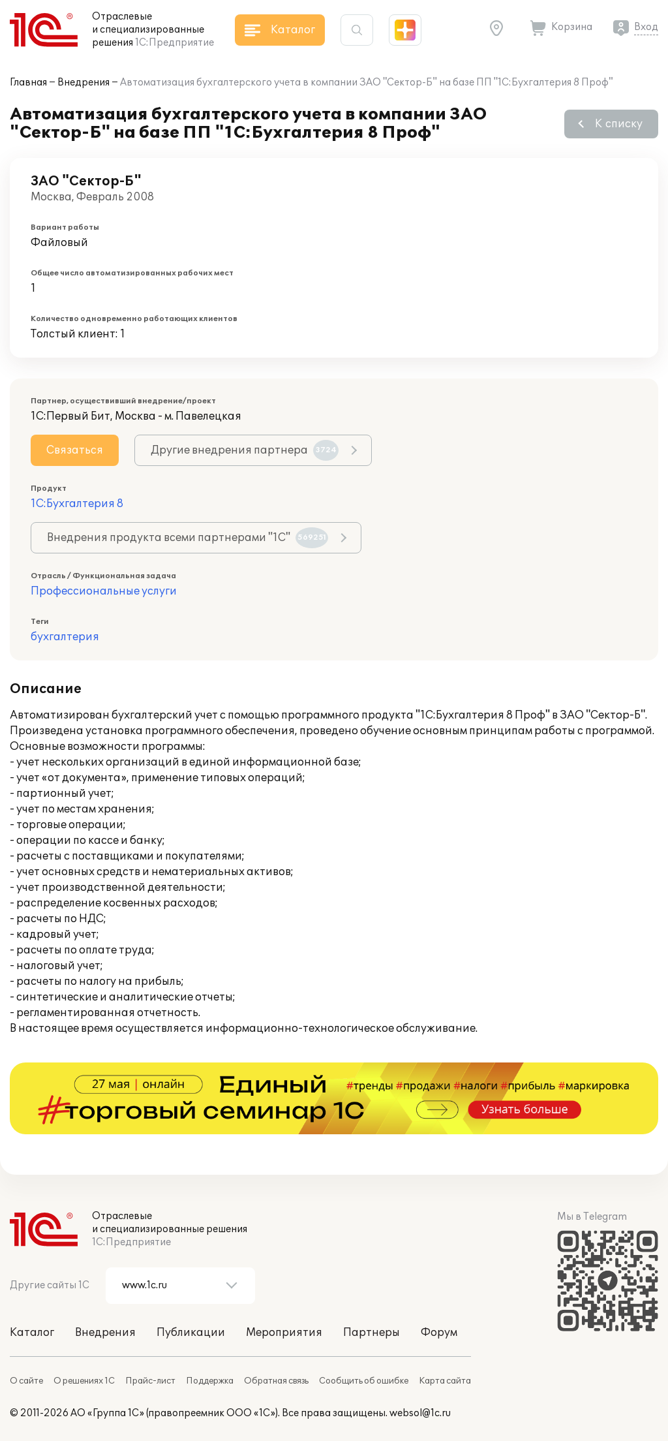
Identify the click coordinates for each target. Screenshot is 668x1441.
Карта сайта (445, 1381)
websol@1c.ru (420, 1413)
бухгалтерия (65, 636)
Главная (28, 82)
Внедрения (83, 82)
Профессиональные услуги (104, 591)
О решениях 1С (84, 1381)
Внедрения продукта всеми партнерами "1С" (187, 537)
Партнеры (371, 1332)
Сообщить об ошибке (363, 1381)
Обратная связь (276, 1381)
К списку (619, 124)
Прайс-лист (150, 1381)
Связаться (74, 450)
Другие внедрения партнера (245, 450)
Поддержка (210, 1381)
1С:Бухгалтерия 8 (77, 503)
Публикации (191, 1332)
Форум (439, 1332)
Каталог (32, 1332)
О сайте (26, 1381)
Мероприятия (284, 1332)
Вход (646, 27)
